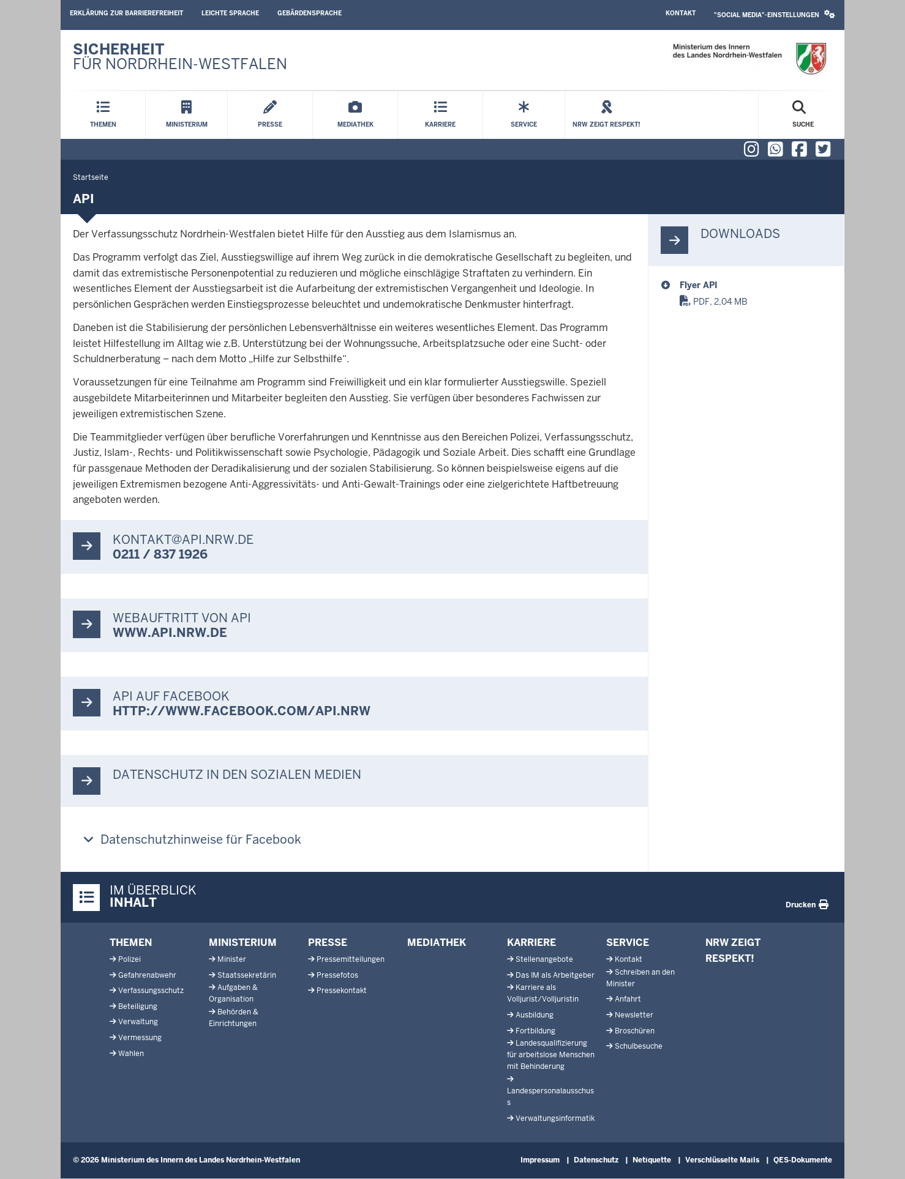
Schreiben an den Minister (640, 978)
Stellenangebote (544, 959)
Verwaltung (138, 1022)
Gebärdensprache (309, 13)
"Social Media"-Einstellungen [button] (774, 14)
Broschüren (635, 1031)
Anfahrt (628, 999)
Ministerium (243, 942)
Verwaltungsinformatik (555, 1118)
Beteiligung (137, 1006)
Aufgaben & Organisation (233, 993)
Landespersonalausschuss (550, 1096)
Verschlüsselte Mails (722, 1160)
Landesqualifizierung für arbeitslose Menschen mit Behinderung (551, 1054)
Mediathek (436, 942)
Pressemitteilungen (351, 959)
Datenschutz (596, 1160)
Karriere (531, 942)
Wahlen (131, 1053)
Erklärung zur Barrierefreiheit (126, 13)
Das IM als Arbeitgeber (555, 975)
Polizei (129, 959)
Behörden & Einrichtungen (233, 1017)
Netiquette (652, 1160)
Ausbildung (535, 1015)
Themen (131, 942)
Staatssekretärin (246, 975)
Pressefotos (337, 975)
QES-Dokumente (802, 1160)
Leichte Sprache (230, 13)
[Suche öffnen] (803, 115)
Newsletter (634, 1015)
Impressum (540, 1160)
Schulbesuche (639, 1046)
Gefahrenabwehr (147, 975)
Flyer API (699, 285)
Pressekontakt (342, 990)
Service (627, 942)
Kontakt (681, 13)
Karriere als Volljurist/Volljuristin (543, 993)
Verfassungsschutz (151, 990)
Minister (231, 959)
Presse (327, 942)
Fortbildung (535, 1031)
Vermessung (140, 1038)
